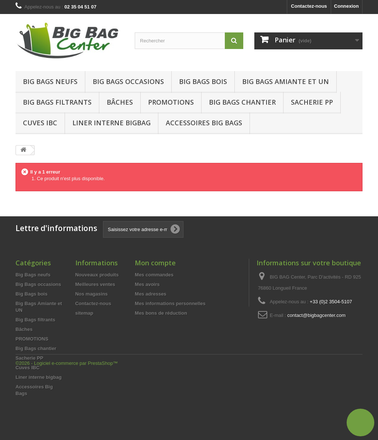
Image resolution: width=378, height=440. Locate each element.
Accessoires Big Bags (204, 122)
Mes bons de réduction (161, 313)
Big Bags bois (203, 81)
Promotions (171, 102)
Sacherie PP (312, 102)
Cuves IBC (40, 122)
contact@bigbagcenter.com (316, 315)
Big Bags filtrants (57, 102)
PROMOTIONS (32, 339)
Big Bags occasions (128, 81)
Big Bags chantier (242, 102)
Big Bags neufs (50, 81)
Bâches (120, 102)
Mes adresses (150, 294)
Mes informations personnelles (170, 303)
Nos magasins (91, 294)
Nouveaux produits (97, 274)
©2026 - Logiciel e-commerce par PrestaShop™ (67, 420)
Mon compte (155, 262)
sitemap (84, 313)
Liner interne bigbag (111, 122)
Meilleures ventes (95, 284)
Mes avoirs (147, 284)
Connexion (346, 6)
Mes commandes (154, 274)
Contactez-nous (309, 6)
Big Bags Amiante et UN (285, 81)
